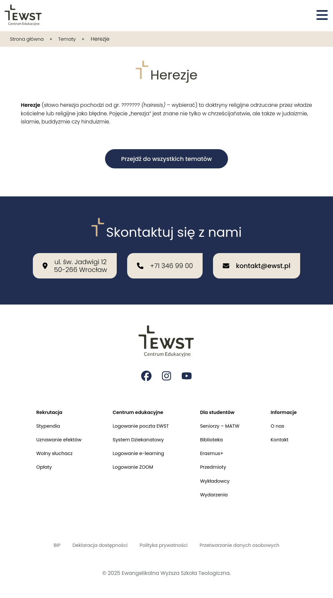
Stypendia (40, 417)
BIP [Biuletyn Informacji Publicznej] (45, 544)
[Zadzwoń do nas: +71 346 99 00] (165, 253)
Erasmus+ (215, 447)
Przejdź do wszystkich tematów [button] (166, 159)
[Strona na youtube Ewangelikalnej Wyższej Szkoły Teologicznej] (187, 364)
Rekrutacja (41, 402)
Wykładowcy (218, 477)
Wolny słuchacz (47, 447)
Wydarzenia (217, 492)
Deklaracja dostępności (93, 544)
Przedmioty (216, 462)
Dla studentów (221, 402)
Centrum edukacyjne (137, 402)
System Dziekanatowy (137, 432)
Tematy (73, 39)
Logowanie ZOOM (131, 462)
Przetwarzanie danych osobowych (247, 544)
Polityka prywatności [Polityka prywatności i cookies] (163, 544)
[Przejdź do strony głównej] (23, 15)
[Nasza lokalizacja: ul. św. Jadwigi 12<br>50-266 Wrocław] (75, 253)
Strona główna (29, 39)
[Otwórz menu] (322, 15)
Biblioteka (214, 432)
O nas (284, 417)
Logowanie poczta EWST (140, 417)
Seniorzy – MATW (224, 417)
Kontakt (287, 432)
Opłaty (36, 462)
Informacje (291, 402)
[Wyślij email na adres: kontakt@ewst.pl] (256, 253)
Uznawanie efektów (52, 432)
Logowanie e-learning (137, 447)
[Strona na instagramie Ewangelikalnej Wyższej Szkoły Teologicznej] (166, 364)
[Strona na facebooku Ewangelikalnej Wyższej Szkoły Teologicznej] (145, 364)
